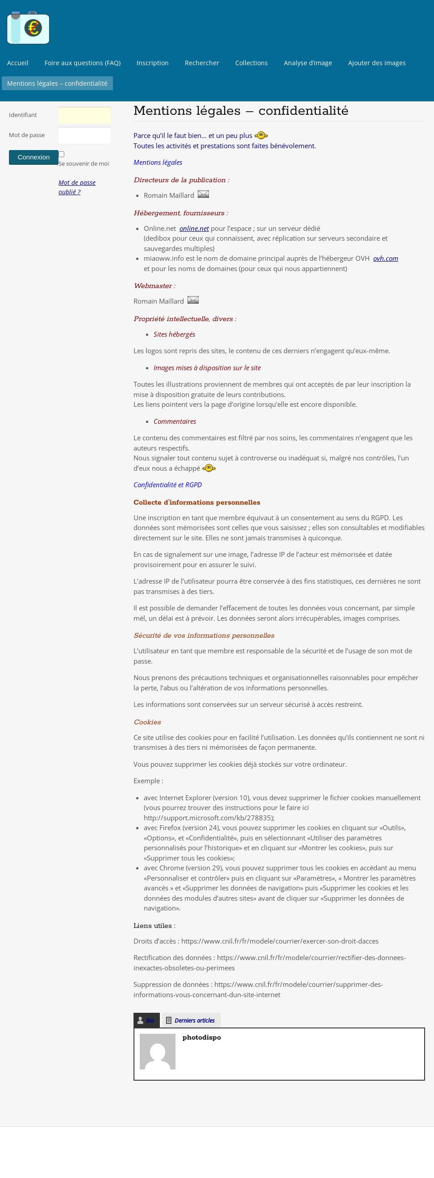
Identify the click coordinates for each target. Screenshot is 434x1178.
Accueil (18, 62)
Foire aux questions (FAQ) (83, 62)
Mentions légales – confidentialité (57, 83)
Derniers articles (195, 1020)
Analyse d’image (308, 62)
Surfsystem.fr (62, 1151)
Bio (150, 1020)
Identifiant (23, 115)
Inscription (153, 62)
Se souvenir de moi (83, 163)
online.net (194, 228)
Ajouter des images (377, 62)
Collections (251, 62)
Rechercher (202, 62)
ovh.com (385, 258)
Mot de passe (27, 135)
